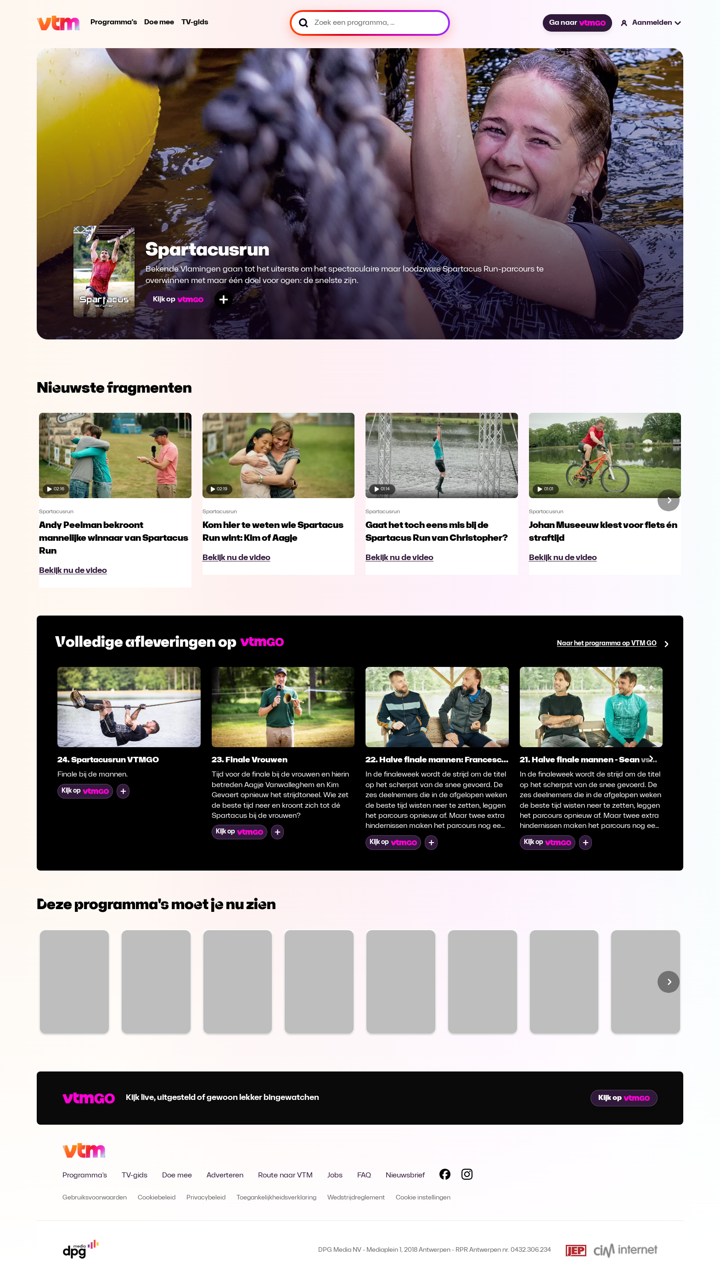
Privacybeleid (205, 1197)
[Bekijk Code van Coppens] (564, 981)
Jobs (335, 1175)
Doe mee (159, 22)
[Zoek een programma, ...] (370, 23)
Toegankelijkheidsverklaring (276, 1197)
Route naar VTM (285, 1175)
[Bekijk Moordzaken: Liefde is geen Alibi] (319, 981)
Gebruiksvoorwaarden (94, 1197)
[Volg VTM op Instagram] (466, 1176)
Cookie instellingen (423, 1197)
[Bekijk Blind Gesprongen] (645, 981)
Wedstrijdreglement (356, 1197)
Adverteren (225, 1175)
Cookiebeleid (156, 1197)
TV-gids (194, 22)
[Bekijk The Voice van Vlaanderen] (156, 981)
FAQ (364, 1175)
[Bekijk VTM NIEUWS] (237, 981)
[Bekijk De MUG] (482, 981)
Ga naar (577, 23)
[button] (651, 22)
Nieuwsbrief (405, 1175)
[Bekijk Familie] (74, 981)
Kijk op (178, 299)
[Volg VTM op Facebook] (444, 1176)
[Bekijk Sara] (401, 981)
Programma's (113, 22)
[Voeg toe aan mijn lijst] (223, 299)
